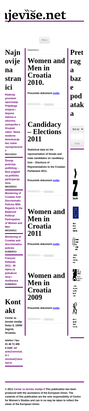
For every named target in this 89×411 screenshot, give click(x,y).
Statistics (49, 104)
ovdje (56, 93)
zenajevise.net (44, 18)
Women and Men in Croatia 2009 (46, 286)
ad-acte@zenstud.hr (13, 351)
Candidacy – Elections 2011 (44, 131)
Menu (44, 40)
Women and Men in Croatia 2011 (46, 222)
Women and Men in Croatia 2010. (46, 72)
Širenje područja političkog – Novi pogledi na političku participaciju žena (12, 172)
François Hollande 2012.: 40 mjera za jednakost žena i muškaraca (11, 269)
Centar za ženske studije (28, 389)
